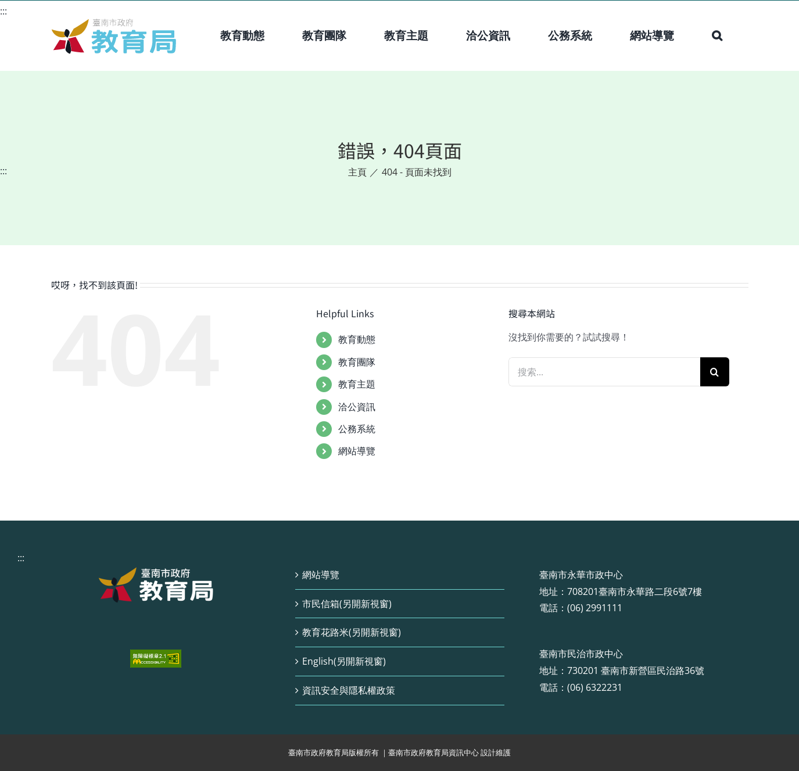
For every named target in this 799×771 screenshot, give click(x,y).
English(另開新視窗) (344, 661)
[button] (717, 35)
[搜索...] (604, 371)
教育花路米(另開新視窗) (351, 632)
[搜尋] (714, 371)
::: (3, 11)
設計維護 (496, 752)
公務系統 (356, 428)
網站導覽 (356, 450)
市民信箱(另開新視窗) (347, 603)
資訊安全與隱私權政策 (348, 690)
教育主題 (356, 384)
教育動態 (356, 339)
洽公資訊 (356, 406)
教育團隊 (356, 362)
